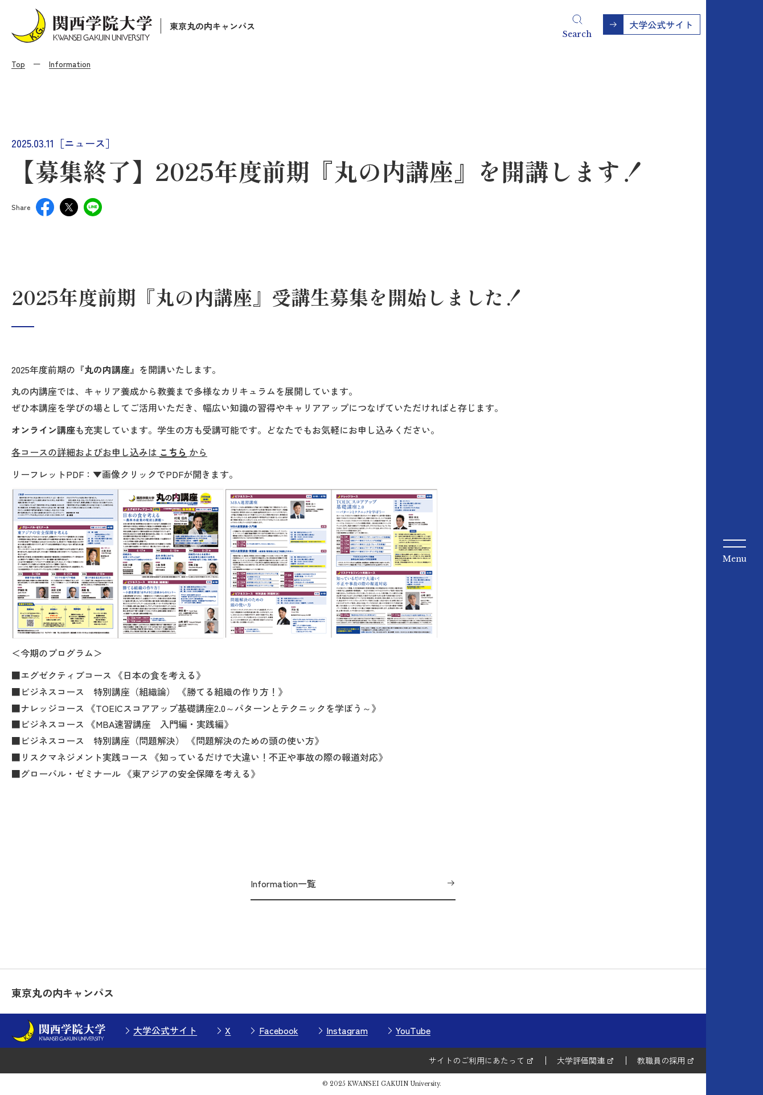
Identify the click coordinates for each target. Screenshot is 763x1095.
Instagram (347, 1030)
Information (70, 63)
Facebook (278, 1030)
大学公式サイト (165, 1030)
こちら (173, 452)
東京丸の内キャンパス (212, 26)
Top (18, 63)
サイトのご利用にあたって (476, 1060)
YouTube (413, 1030)
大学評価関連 (581, 1060)
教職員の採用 (661, 1060)
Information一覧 (283, 883)
